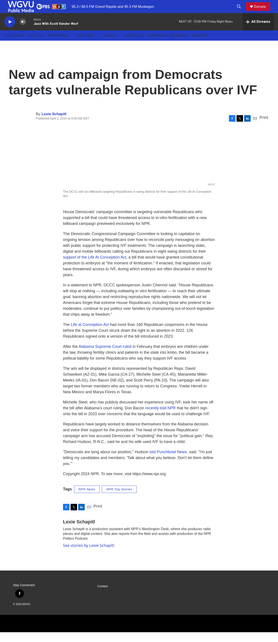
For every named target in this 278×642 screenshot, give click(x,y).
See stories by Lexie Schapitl (88, 555)
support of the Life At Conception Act (94, 267)
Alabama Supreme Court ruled (105, 356)
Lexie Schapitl (53, 124)
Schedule (134, 45)
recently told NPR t (161, 418)
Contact (200, 45)
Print (263, 127)
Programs (58, 45)
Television (14, 45)
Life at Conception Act (90, 334)
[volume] (22, 31)
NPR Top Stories (119, 499)
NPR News (87, 499)
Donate (262, 11)
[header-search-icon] (241, 11)
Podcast (86, 45)
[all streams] (258, 31)
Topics (109, 45)
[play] (9, 31)
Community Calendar (168, 45)
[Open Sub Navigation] (71, 45)
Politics (36, 45)
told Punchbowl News (168, 462)
